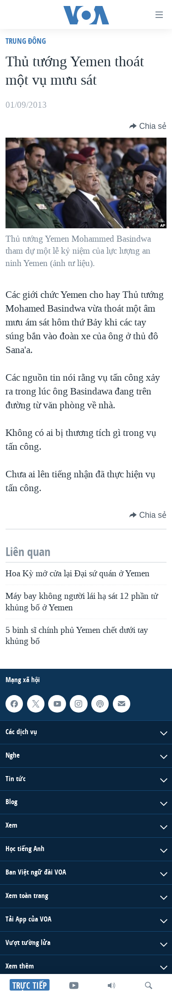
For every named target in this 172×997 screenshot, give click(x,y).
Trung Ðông (26, 40)
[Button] (147, 126)
